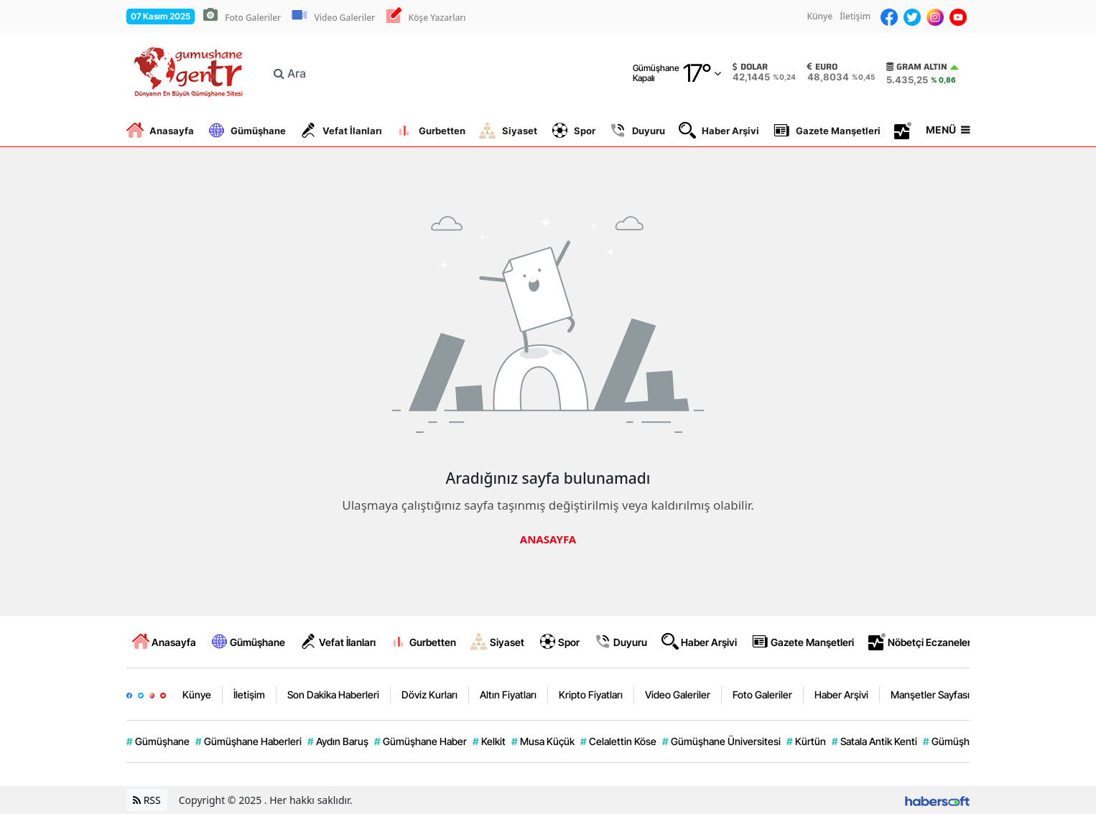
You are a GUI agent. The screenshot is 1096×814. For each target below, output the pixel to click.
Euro (822, 66)
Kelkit (489, 741)
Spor (573, 130)
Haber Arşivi (719, 130)
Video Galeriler (344, 17)
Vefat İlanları (340, 130)
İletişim (855, 16)
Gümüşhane (247, 130)
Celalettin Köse (618, 741)
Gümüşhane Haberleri (248, 741)
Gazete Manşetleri (827, 130)
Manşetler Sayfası (930, 694)
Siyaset (508, 130)
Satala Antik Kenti (874, 741)
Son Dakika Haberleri (333, 694)
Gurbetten (430, 130)
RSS (147, 800)
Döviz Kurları (429, 694)
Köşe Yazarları (436, 17)
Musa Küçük (543, 741)
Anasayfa (160, 130)
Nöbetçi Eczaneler (919, 641)
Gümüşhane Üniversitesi (721, 741)
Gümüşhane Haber (420, 741)
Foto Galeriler (253, 17)
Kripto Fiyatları (591, 694)
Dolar (750, 66)
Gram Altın (916, 66)
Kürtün (806, 741)
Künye (819, 16)
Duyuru (637, 130)
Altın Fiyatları (508, 694)
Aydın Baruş (337, 741)
